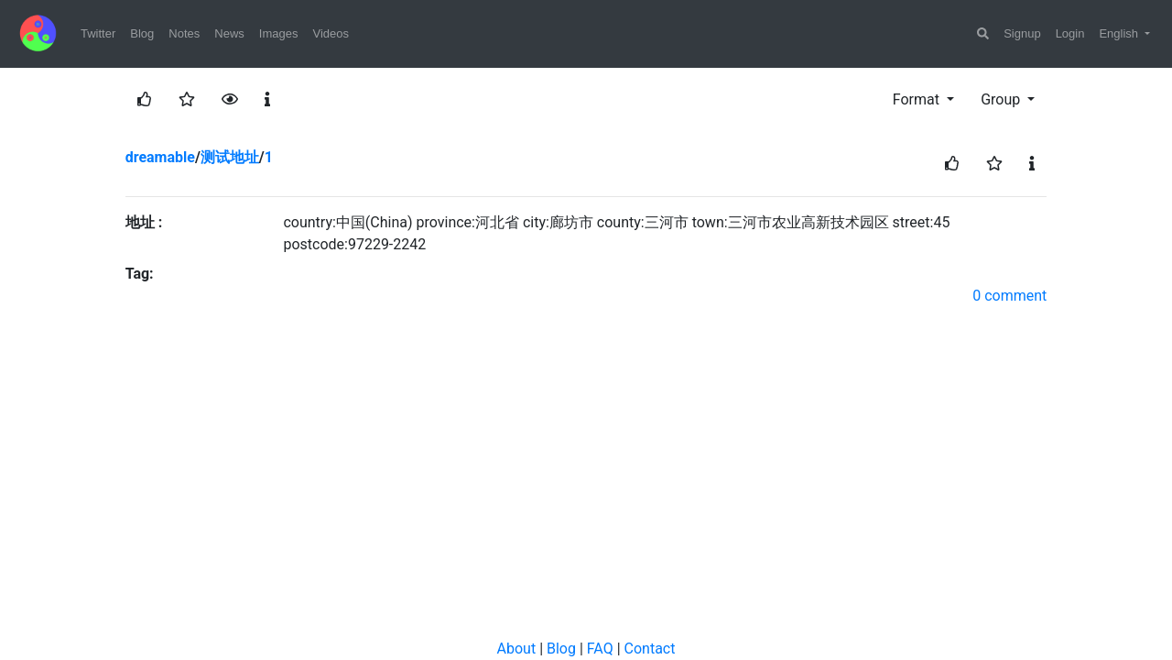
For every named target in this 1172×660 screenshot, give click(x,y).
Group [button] (1002, 99)
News (229, 33)
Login (1070, 33)
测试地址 (230, 157)
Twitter (98, 33)
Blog (142, 33)
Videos (330, 33)
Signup (1022, 33)
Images (278, 33)
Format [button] (918, 99)
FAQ (600, 648)
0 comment (1009, 295)
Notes (184, 33)
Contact (650, 648)
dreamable (160, 157)
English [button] (1120, 33)
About (517, 648)
